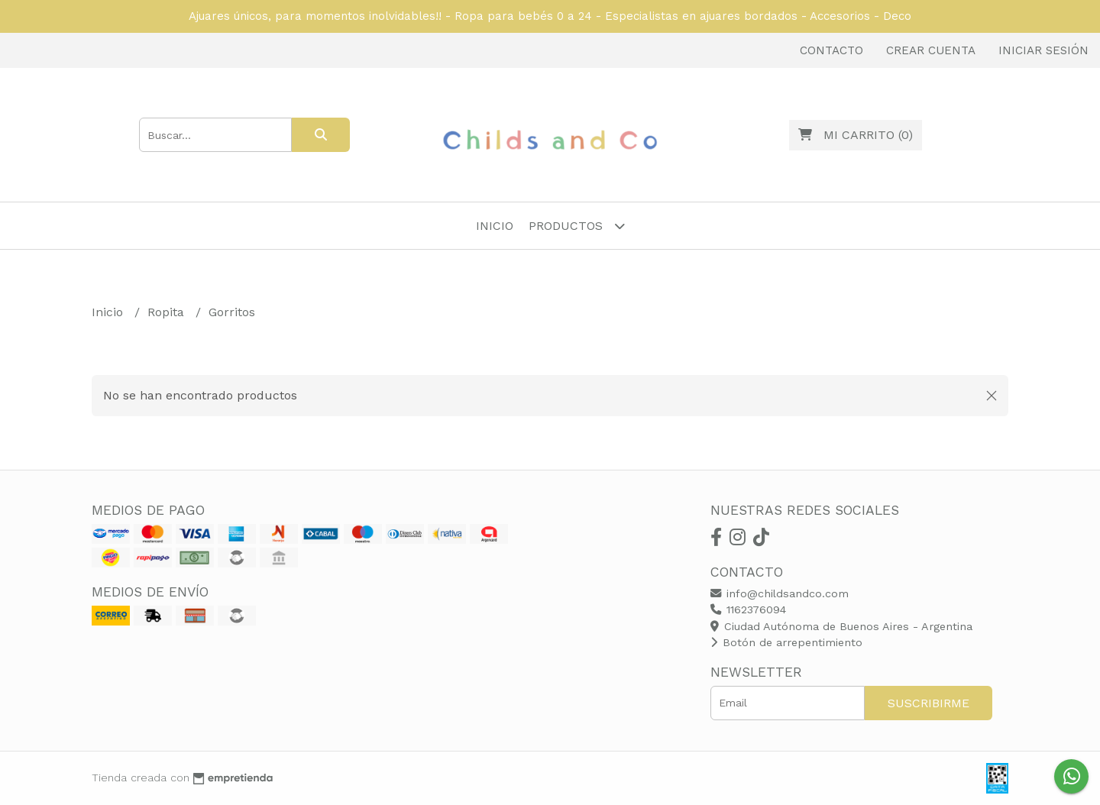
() (855, 135)
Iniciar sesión (1043, 50)
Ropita (167, 312)
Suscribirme (928, 703)
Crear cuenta (930, 50)
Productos (577, 225)
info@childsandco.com (779, 593)
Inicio (494, 225)
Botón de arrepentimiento (786, 642)
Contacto (831, 50)
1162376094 (748, 609)
